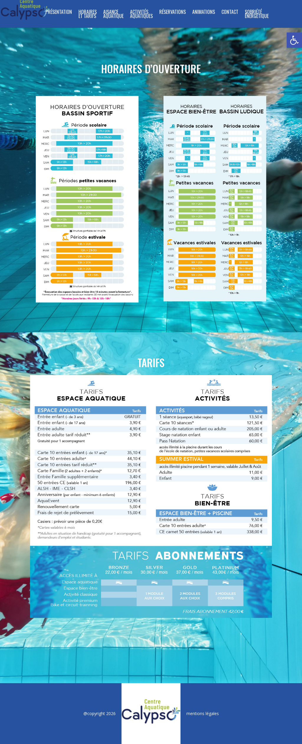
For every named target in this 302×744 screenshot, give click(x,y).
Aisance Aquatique (113, 14)
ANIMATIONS (203, 12)
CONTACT (229, 12)
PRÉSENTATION (58, 12)
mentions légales (202, 713)
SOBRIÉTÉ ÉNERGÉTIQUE (257, 14)
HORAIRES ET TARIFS (87, 14)
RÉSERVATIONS (172, 12)
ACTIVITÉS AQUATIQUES (141, 14)
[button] (294, 40)
